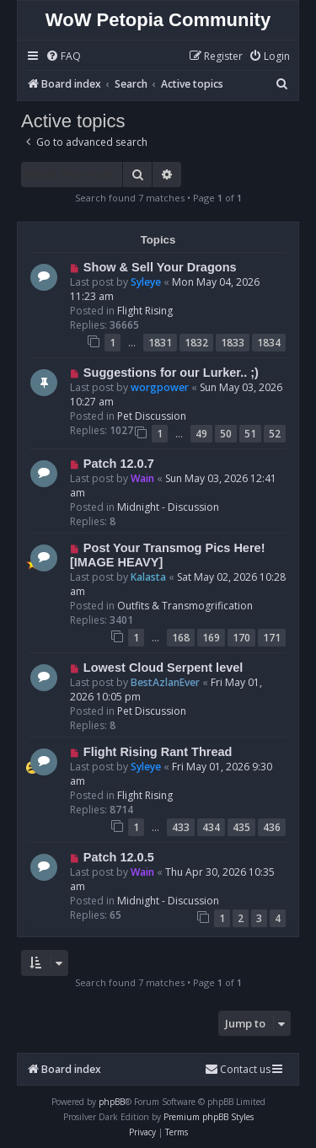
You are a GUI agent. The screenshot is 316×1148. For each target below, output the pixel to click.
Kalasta (148, 577)
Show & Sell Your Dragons (160, 267)
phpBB (112, 1102)
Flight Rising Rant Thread (158, 752)
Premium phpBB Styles (208, 1117)
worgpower (160, 387)
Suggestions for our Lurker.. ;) (171, 372)
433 (181, 827)
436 (272, 827)
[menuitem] (63, 57)
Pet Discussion (151, 416)
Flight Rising (145, 310)
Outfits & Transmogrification (185, 605)
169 (211, 637)
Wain (142, 478)
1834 (269, 342)
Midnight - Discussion (168, 507)
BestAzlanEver (165, 682)
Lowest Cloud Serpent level (163, 667)
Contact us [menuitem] (237, 1069)
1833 (232, 342)
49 (201, 433)
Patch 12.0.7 (118, 463)
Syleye (146, 282)
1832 (196, 342)
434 (211, 827)
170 (241, 637)
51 (250, 433)
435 (241, 827)
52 (275, 433)
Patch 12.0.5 (118, 857)
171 (272, 637)
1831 (160, 342)
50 (226, 433)
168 (181, 637)
